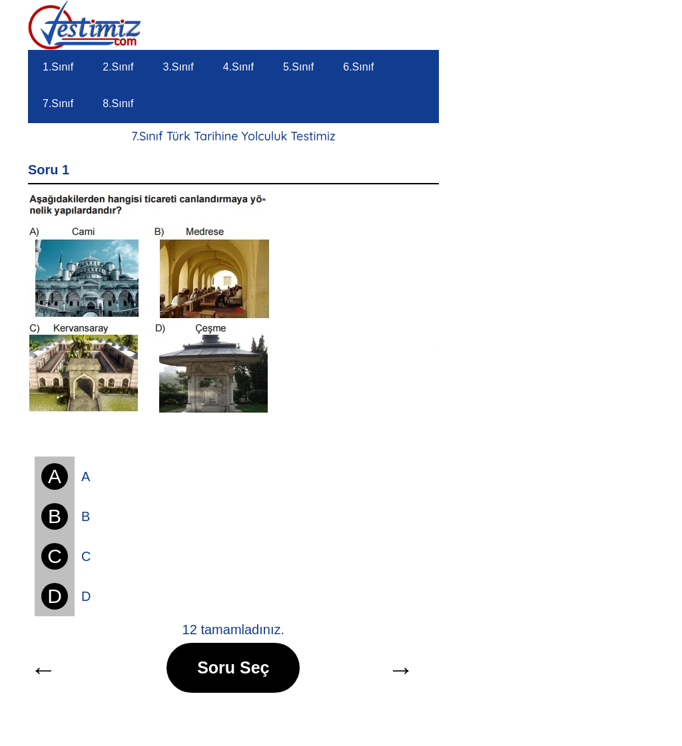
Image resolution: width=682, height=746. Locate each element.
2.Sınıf (118, 67)
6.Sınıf (358, 67)
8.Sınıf (118, 103)
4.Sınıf (238, 67)
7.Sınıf (58, 103)
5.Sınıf (298, 67)
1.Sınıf (58, 67)
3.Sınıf (178, 67)
